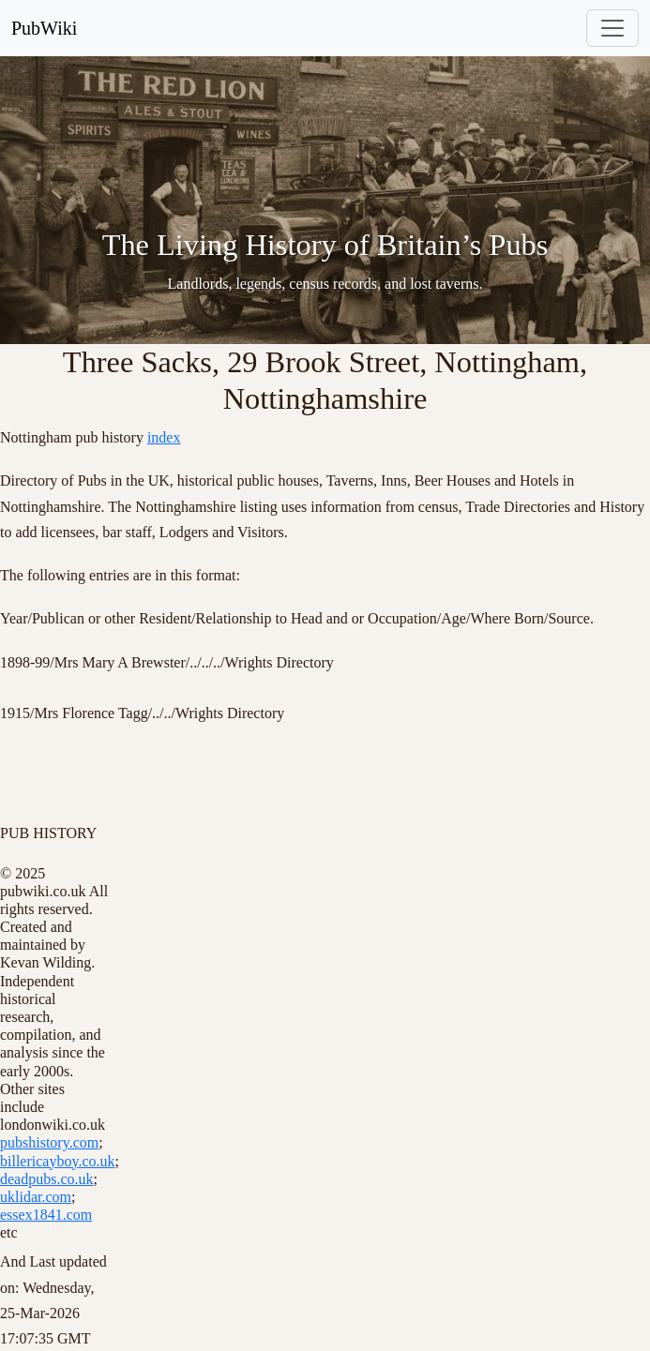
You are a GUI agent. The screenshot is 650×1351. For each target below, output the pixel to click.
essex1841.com (46, 1215)
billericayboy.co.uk (57, 1161)
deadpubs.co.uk (47, 1179)
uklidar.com (35, 1197)
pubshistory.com (49, 1142)
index (164, 437)
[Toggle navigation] (612, 28)
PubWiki (44, 28)
